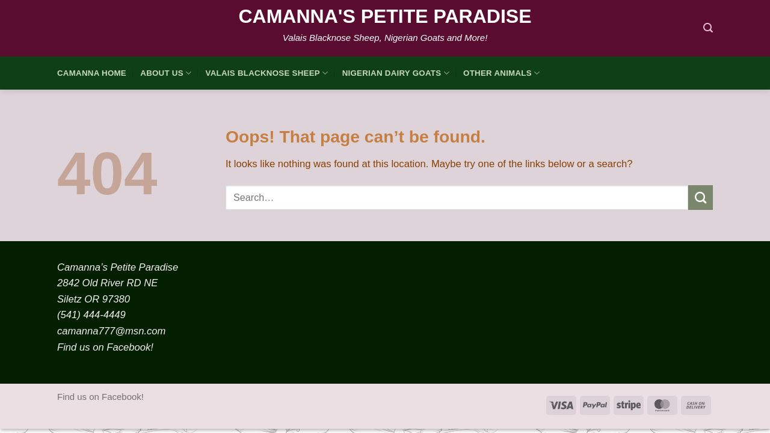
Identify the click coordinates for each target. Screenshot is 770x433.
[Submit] (700, 197)
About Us (165, 73)
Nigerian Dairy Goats (395, 73)
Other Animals (501, 73)
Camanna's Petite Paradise (384, 16)
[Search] (708, 28)
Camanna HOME (91, 73)
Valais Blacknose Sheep (267, 73)
